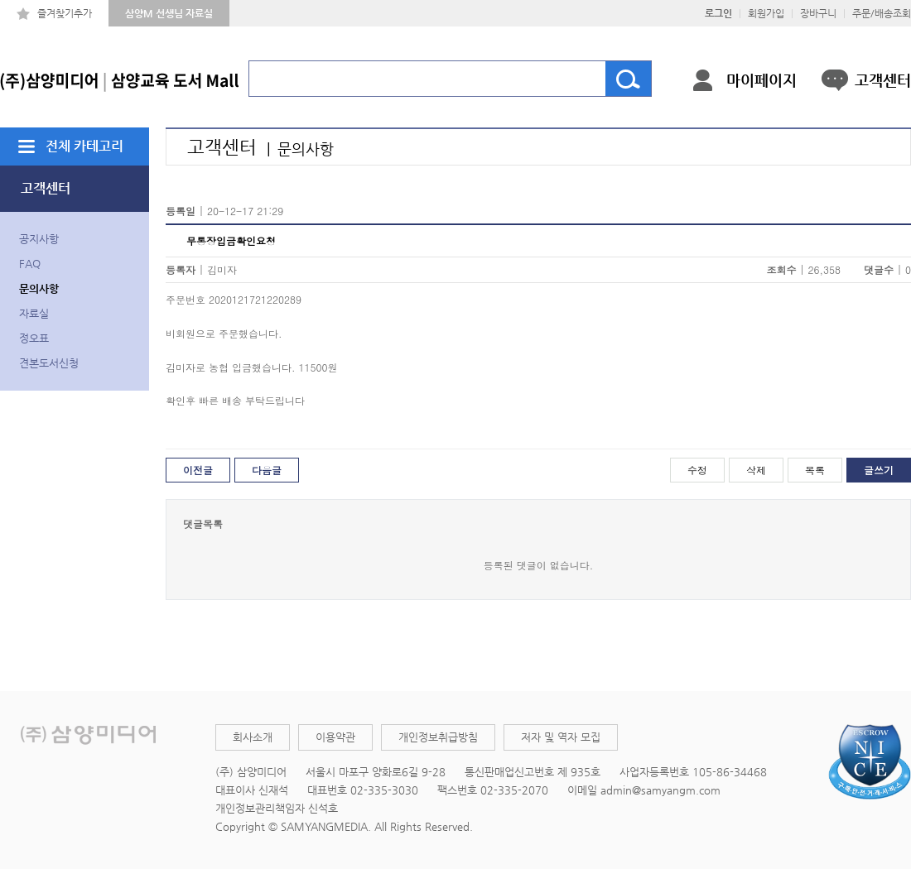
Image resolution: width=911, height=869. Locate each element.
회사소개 (252, 737)
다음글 (267, 470)
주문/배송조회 (881, 13)
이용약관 (335, 737)
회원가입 (766, 13)
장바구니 (818, 13)
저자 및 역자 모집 (560, 737)
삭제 (756, 470)
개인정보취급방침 (438, 737)
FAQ (30, 263)
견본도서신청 (49, 363)
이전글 (198, 470)
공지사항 (39, 239)
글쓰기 (879, 470)
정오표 (34, 338)
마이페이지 (761, 80)
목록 (815, 470)
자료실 (34, 313)
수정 (697, 470)
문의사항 (39, 288)
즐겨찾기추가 (64, 13)
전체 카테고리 (84, 146)
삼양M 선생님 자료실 (169, 13)
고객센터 (883, 80)
